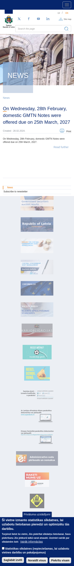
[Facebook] (29, 18)
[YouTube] (38, 18)
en (66, 13)
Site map (67, 19)
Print (68, 131)
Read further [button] (61, 147)
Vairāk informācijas (31, 546)
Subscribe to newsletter (15, 191)
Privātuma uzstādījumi (37, 519)
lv (59, 13)
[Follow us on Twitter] (19, 18)
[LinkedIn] (48, 18)
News (6, 97)
